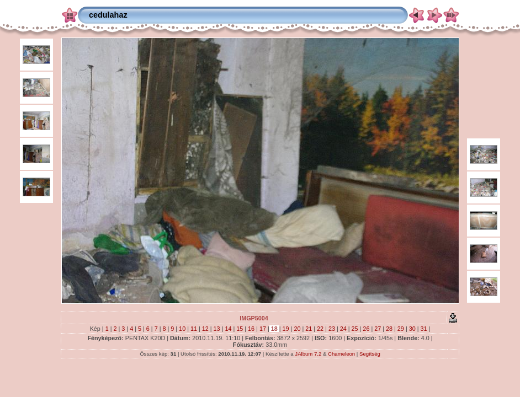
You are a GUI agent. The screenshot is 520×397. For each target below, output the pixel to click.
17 (263, 328)
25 (355, 328)
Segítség (369, 354)
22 (320, 328)
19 (286, 328)
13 (217, 328)
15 (240, 328)
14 (228, 328)
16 (251, 328)
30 (412, 328)
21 (309, 328)
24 (343, 328)
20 (297, 328)
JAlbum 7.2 (308, 354)
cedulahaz (108, 14)
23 (332, 328)
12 (205, 328)
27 (378, 328)
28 (389, 328)
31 (424, 328)
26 (366, 328)
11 (194, 328)
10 (182, 328)
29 (401, 328)
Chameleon (341, 354)
